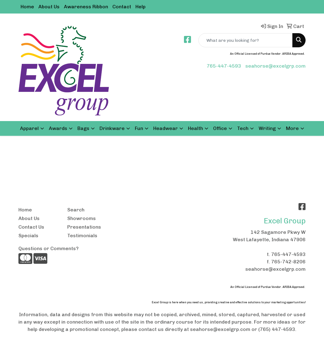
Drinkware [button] (112, 128)
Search (75, 210)
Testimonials (82, 235)
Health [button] (195, 128)
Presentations (84, 227)
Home (27, 7)
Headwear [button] (165, 128)
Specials (28, 235)
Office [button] (220, 128)
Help (140, 7)
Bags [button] (83, 128)
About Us (49, 7)
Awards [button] (58, 128)
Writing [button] (267, 128)
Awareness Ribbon (86, 7)
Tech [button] (242, 128)
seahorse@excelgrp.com (275, 66)
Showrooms (81, 218)
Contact (121, 7)
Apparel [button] (29, 128)
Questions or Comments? (48, 248)
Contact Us (31, 227)
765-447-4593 (224, 66)
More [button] (292, 128)
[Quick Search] (245, 40)
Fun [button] (139, 128)
